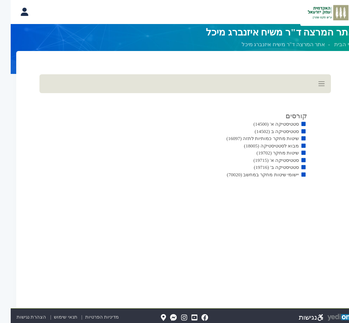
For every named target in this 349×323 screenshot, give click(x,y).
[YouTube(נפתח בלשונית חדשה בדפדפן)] (183, 318)
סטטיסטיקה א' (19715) (265, 160)
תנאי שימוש (51, 317)
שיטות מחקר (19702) (267, 153)
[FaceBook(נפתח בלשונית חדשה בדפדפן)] (194, 318)
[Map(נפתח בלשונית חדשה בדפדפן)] (153, 318)
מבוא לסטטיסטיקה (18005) (260, 146)
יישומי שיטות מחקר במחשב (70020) (252, 174)
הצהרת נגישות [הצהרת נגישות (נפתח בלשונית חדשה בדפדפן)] (20, 317)
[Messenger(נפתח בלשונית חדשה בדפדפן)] (163, 318)
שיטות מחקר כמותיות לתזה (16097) (252, 138)
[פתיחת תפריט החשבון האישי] (13, 11)
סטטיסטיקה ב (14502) (266, 131)
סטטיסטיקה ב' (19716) (265, 167)
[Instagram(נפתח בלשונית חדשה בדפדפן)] (173, 318)
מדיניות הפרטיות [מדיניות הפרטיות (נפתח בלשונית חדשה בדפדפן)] (91, 317)
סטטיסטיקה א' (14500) (265, 124)
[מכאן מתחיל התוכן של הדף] (174, 135)
